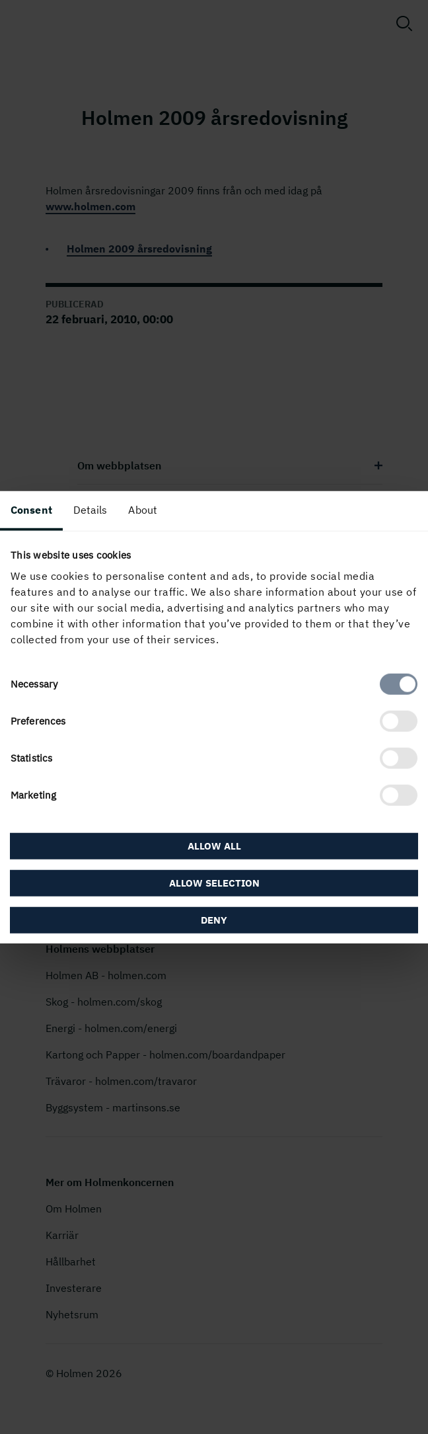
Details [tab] (90, 509)
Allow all (214, 846)
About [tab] (142, 509)
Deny (214, 920)
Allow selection (214, 883)
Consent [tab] (31, 509)
